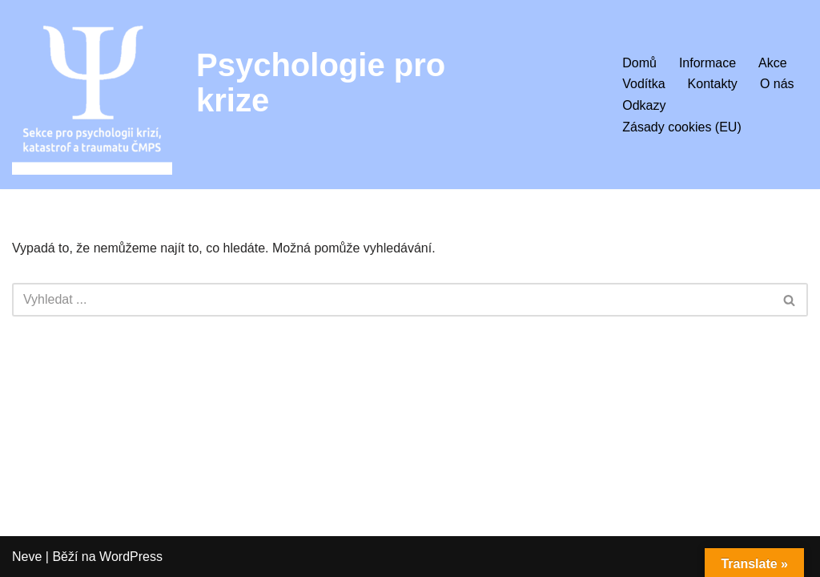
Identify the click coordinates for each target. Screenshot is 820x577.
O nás (777, 84)
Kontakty (713, 84)
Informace (707, 63)
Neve (27, 556)
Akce (772, 63)
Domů (639, 63)
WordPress (131, 556)
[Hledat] (392, 300)
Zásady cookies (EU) (682, 127)
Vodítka (643, 84)
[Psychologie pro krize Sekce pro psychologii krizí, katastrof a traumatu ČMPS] (92, 94)
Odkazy (643, 105)
